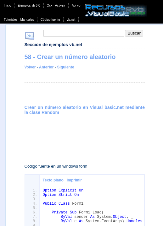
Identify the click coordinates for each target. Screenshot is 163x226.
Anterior (46, 67)
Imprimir (74, 180)
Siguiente (65, 67)
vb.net (71, 19)
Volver (31, 67)
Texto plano (53, 180)
